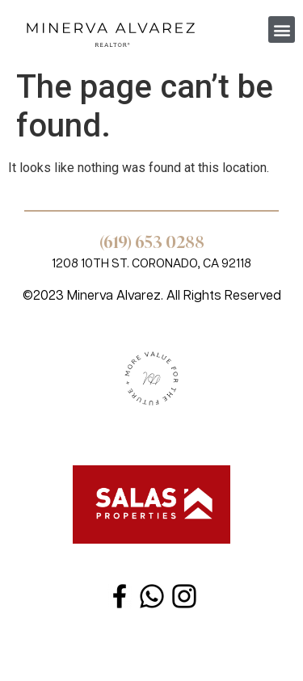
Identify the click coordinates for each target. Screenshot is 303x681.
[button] (281, 29)
